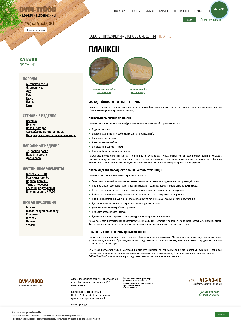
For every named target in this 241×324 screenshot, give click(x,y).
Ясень (30, 101)
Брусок (30, 207)
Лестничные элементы (43, 168)
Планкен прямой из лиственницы (138, 90)
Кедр (29, 98)
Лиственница (35, 87)
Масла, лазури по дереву (42, 211)
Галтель (31, 218)
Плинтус (31, 221)
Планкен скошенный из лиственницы (104, 90)
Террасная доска (37, 151)
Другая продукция (39, 202)
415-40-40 (204, 280)
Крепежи (32, 214)
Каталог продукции (105, 36)
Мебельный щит (36, 174)
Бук (28, 94)
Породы (30, 78)
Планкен (31, 124)
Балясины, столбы (38, 177)
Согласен (222, 314)
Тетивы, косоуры (37, 184)
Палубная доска (36, 154)
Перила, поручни (37, 181)
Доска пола (33, 158)
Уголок (30, 225)
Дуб (28, 91)
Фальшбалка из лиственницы (45, 131)
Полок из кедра (36, 128)
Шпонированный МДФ (40, 191)
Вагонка (31, 121)
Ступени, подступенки (40, 188)
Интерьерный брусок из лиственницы (51, 135)
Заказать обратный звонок (207, 283)
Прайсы (190, 19)
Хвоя (29, 105)
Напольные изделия (41, 145)
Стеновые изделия (39, 115)
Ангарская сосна (37, 84)
